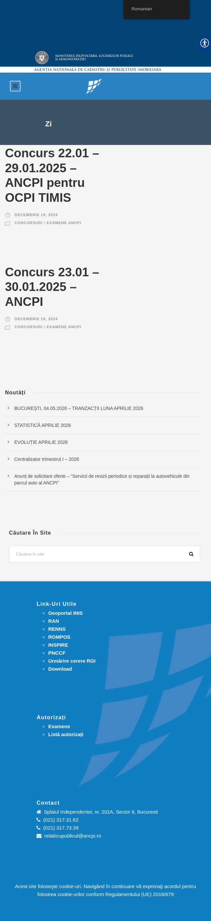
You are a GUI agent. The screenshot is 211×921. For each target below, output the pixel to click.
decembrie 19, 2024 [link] (36, 215)
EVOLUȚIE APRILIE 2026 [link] (41, 442)
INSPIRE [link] (58, 645)
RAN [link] (53, 621)
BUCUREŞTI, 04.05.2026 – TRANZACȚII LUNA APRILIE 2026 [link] (78, 408)
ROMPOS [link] (59, 637)
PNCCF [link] (56, 653)
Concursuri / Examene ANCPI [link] (48, 223)
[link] (94, 86)
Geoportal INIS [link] (65, 613)
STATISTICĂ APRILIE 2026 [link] (42, 425)
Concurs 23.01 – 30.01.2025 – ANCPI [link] (52, 287)
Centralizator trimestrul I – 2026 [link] (46, 459)
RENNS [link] (57, 629)
